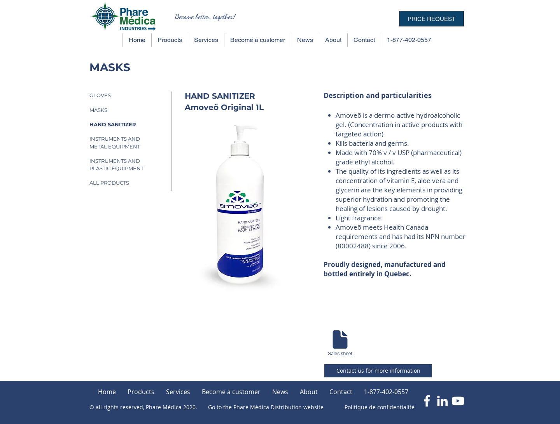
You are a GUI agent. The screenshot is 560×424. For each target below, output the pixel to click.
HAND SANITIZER (112, 124)
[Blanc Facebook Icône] (426, 400)
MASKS (98, 110)
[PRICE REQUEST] (431, 18)
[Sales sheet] (340, 342)
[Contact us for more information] (378, 370)
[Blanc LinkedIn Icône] (442, 400)
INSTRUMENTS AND (114, 139)
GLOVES (100, 95)
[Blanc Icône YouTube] (458, 400)
